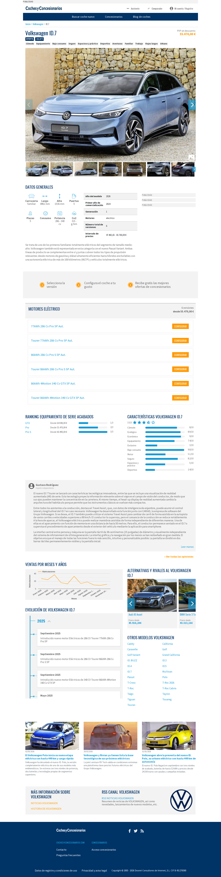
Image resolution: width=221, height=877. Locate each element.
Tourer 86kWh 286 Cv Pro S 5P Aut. (53, 369)
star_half (148, 422)
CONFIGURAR (180, 326)
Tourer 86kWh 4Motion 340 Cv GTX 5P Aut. (58, 398)
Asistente (133, 8)
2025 (44, 620)
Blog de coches (141, 16)
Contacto (61, 849)
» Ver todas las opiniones (178, 556)
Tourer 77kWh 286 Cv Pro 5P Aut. (52, 340)
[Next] (192, 104)
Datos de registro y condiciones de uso (56, 870)
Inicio (28, 24)
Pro (27, 427)
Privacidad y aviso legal (94, 870)
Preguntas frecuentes (68, 855)
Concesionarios (113, 16)
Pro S (28, 432)
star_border (153, 422)
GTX (27, 423)
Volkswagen (38, 24)
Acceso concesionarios (104, 849)
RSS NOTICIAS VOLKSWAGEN (118, 798)
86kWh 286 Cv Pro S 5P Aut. (48, 355)
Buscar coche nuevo (83, 16)
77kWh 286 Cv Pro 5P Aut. (47, 326)
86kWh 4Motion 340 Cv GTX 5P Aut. (53, 383)
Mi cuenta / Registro (181, 8)
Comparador (154, 8)
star (134, 422)
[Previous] (131, 603)
